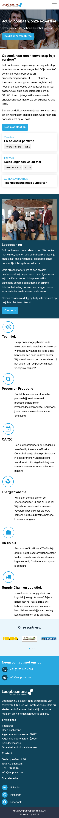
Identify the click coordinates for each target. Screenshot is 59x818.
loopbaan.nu (16, 772)
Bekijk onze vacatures (18, 36)
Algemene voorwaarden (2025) (20, 738)
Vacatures (7, 725)
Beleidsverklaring (11, 743)
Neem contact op (15, 127)
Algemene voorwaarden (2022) (20, 734)
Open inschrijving (11, 730)
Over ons (10, 310)
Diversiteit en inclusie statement (19, 747)
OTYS (36, 814)
